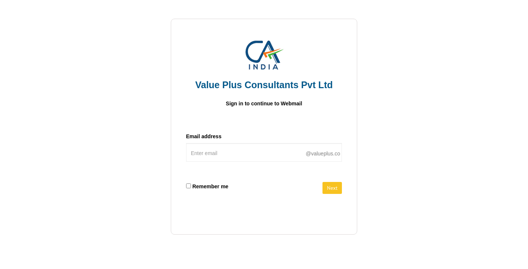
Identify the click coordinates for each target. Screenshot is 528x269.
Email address (204, 136)
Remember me (210, 186)
